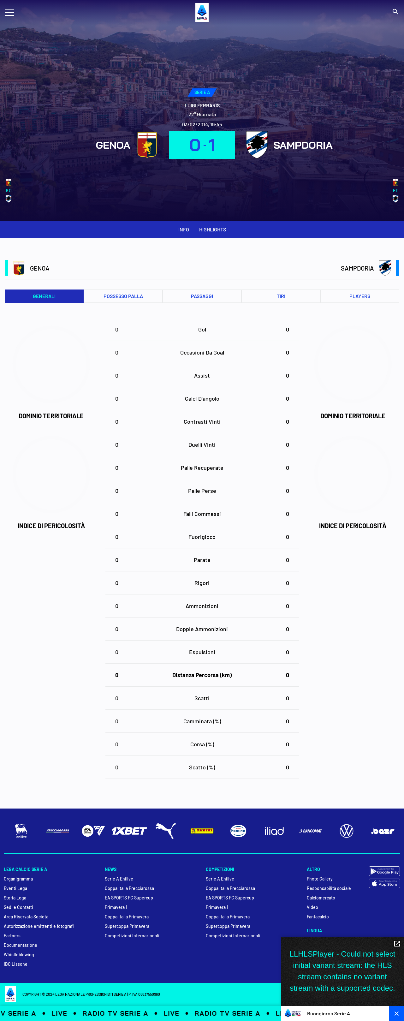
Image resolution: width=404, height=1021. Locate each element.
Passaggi (202, 296)
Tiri (281, 296)
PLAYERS (359, 296)
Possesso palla (123, 296)
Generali (44, 296)
